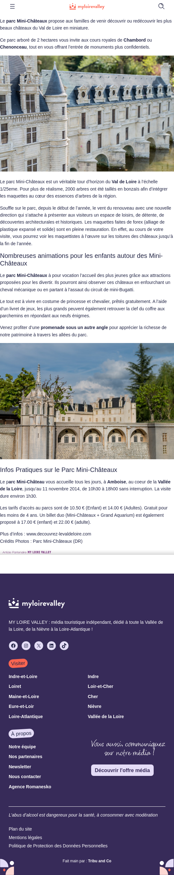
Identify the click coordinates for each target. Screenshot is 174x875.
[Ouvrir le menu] (12, 6)
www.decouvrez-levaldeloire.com (58, 533)
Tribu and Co (99, 861)
